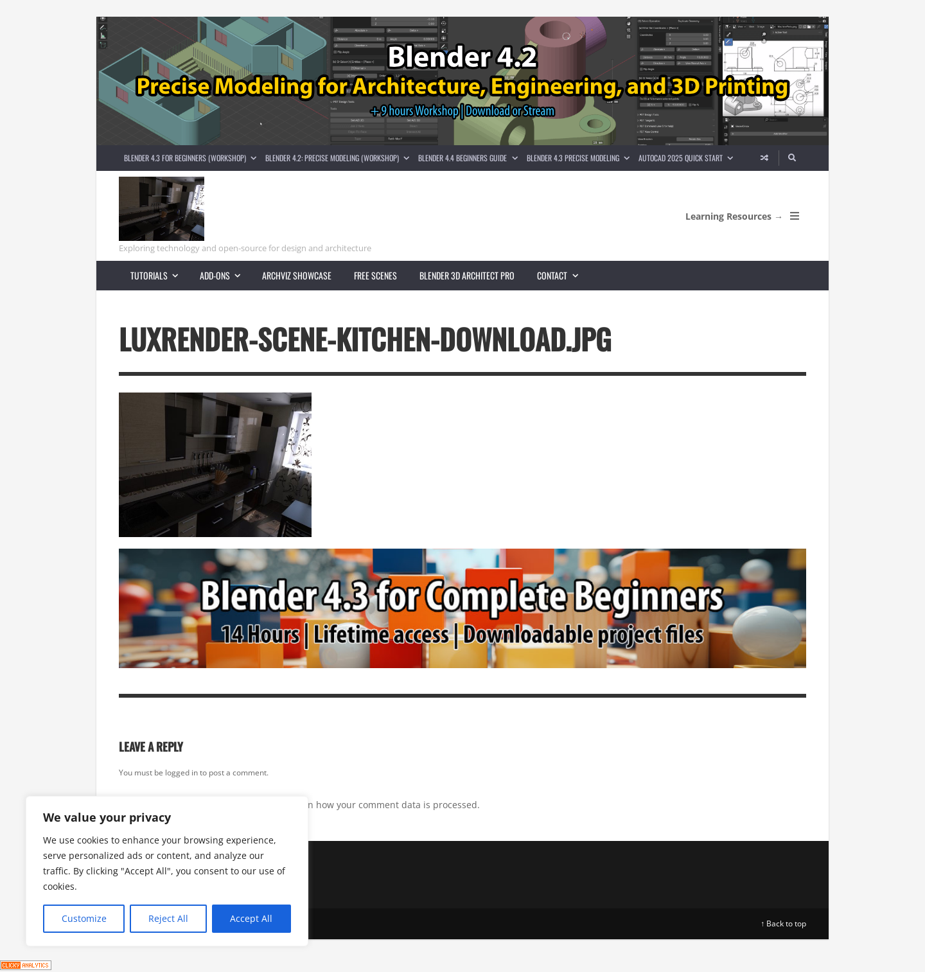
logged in (181, 772)
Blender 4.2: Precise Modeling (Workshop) (339, 157)
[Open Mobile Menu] (794, 215)
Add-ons (225, 275)
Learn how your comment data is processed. (384, 805)
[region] (167, 871)
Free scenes (375, 275)
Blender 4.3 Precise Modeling (580, 157)
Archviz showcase (296, 275)
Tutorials (159, 275)
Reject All (168, 918)
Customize (84, 918)
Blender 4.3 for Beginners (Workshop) (192, 157)
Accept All (251, 918)
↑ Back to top (783, 923)
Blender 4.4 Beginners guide (470, 157)
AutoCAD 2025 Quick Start (688, 157)
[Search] (793, 158)
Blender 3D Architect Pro (467, 275)
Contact (562, 275)
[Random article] (764, 158)
